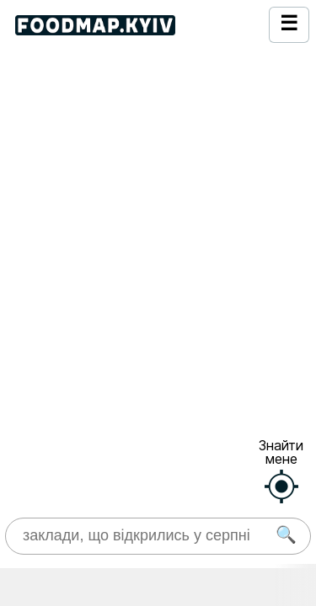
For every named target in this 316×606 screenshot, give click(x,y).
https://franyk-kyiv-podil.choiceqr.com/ (116, 375)
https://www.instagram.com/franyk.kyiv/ (117, 314)
